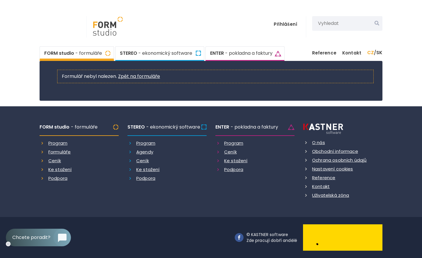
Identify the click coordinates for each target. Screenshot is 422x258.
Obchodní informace (335, 151)
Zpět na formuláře (139, 76)
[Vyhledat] (376, 23)
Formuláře (59, 152)
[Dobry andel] (342, 237)
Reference (324, 53)
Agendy (144, 152)
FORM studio (73, 53)
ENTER (241, 53)
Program (57, 143)
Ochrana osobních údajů (339, 160)
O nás (318, 142)
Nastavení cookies (332, 169)
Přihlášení (285, 24)
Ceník (54, 161)
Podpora (57, 178)
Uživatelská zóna (330, 195)
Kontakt (351, 53)
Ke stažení (60, 169)
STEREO (156, 53)
